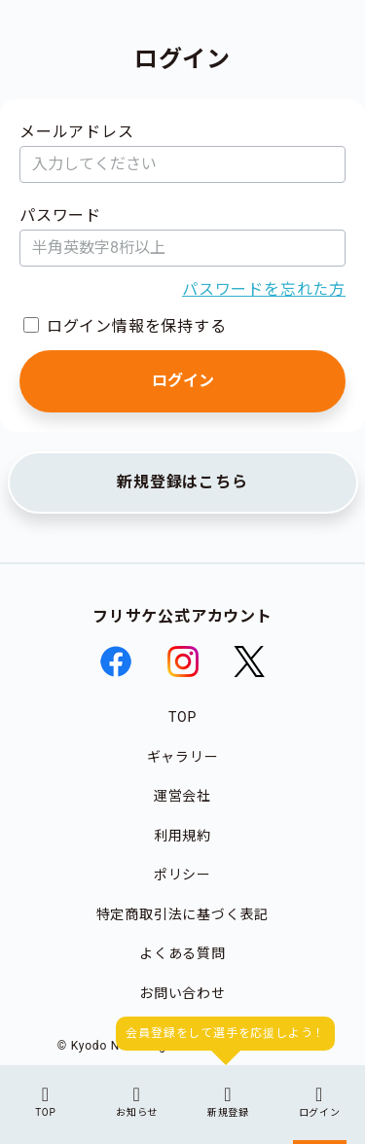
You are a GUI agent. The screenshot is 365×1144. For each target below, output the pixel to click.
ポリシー (182, 874)
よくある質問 (182, 953)
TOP (182, 717)
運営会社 (182, 796)
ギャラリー (183, 757)
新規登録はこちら (182, 482)
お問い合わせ (182, 993)
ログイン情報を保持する (137, 326)
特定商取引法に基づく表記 (183, 914)
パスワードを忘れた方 (264, 289)
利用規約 (182, 835)
